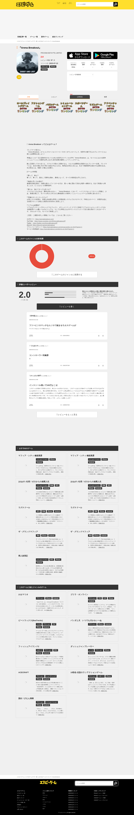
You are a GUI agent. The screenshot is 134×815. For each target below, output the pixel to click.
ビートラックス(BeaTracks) (30, 620)
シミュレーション (47, 802)
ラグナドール (24, 508)
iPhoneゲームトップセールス (100, 795)
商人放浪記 (23, 556)
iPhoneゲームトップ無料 (99, 793)
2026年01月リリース (73, 800)
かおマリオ (23, 594)
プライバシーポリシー (22, 807)
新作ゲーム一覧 (20, 795)
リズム (44, 806)
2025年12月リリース (73, 802)
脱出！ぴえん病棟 (26, 698)
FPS (44, 799)
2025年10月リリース (73, 807)
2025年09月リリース (73, 809)
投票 (105, 97)
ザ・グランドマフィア (28, 532)
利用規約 (19, 804)
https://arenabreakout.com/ (44, 219)
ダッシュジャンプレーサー (82, 646)
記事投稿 (80, 97)
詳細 (28, 97)
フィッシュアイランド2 (28, 646)
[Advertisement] (67, 21)
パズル (44, 804)
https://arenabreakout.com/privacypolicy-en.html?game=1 (62, 227)
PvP (44, 808)
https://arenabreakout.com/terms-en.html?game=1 (57, 229)
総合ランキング (20, 797)
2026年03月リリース (73, 795)
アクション (45, 795)
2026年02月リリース (73, 797)
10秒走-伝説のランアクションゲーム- (87, 672)
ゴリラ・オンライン (79, 594)
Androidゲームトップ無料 (100, 797)
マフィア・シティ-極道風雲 (30, 456)
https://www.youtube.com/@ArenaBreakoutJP (50, 221)
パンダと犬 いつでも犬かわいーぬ (86, 620)
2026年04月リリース (73, 793)
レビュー (54, 97)
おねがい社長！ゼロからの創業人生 (33, 482)
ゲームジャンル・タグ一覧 (23, 800)
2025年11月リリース (73, 804)
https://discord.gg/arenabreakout (44, 225)
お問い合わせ (20, 809)
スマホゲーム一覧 (21, 793)
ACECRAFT (23, 672)
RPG (44, 793)
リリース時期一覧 (21, 802)
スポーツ (45, 797)
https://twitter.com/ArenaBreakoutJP (45, 223)
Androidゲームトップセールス (101, 800)
